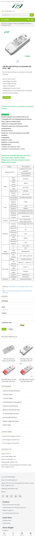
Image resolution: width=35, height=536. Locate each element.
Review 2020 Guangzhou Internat (11, 436)
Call (13, 534)
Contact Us (5, 530)
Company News (7, 520)
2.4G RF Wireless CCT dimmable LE (12, 402)
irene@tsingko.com (9, 11)
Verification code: (7, 322)
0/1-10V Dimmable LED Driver (11, 413)
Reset (10, 329)
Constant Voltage (8, 398)
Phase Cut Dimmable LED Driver (11, 505)
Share (4, 534)
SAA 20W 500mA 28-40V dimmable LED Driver (8, 380)
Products (10, 23)
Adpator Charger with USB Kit (11, 421)
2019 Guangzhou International (10, 443)
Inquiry (22, 534)
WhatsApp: (5, 301)
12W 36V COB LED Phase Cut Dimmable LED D (8, 361)
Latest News (7, 518)
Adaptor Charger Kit (8, 510)
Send (4, 329)
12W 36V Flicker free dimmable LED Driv (26, 360)
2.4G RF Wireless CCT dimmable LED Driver (14, 507)
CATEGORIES (5, 20)
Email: (3, 307)
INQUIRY (7, 97)
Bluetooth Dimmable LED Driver (11, 410)
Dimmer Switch (7, 425)
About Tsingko (8, 528)
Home (4, 23)
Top (30, 534)
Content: (4, 313)
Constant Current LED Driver (10, 406)
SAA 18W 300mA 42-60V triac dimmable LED (26, 380)
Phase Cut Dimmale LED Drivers (22, 23)
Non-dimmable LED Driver (10, 417)
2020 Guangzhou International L (11, 439)
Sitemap (3, 491)
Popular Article (7, 523)
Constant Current (6, 25)
